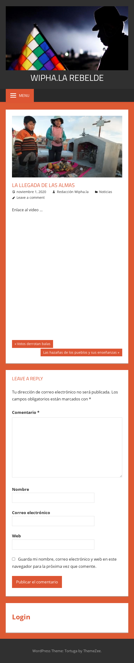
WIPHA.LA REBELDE (67, 77)
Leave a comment (31, 197)
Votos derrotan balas (33, 344)
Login (21, 616)
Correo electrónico (31, 512)
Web (16, 536)
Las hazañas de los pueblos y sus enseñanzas (80, 353)
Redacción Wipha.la (73, 191)
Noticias (105, 191)
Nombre (20, 489)
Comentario (25, 412)
